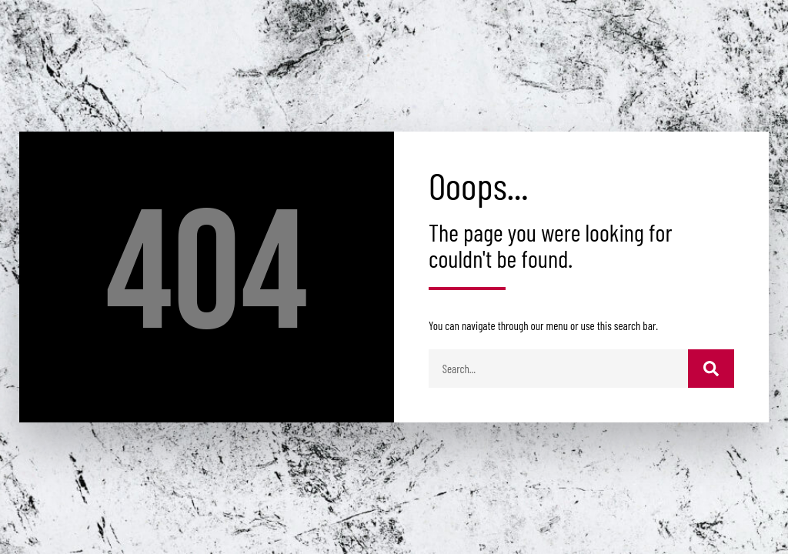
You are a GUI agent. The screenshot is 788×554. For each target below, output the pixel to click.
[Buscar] (711, 368)
